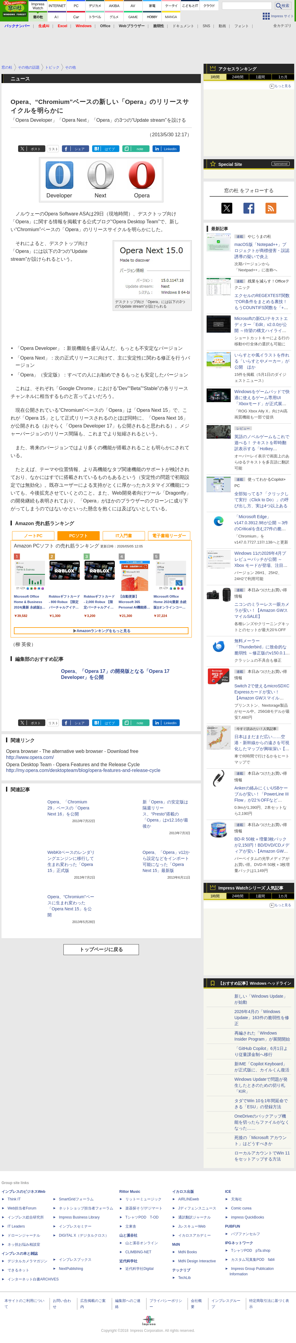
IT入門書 (124, 535)
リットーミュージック (143, 1199)
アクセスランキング (237, 68)
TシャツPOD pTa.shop (250, 1250)
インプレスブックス (75, 1259)
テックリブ (181, 1270)
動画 (222, 26)
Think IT (14, 1199)
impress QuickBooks (247, 1217)
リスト (53, 149)
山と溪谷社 (128, 1235)
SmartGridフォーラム (76, 1199)
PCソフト (78, 535)
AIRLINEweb (188, 1199)
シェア (80, 149)
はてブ (110, 149)
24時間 (237, 77)
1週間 (260, 77)
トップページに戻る (101, 949)
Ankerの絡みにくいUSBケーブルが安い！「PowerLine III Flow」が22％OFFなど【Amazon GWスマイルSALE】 (261, 800)
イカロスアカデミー (194, 1235)
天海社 (236, 1199)
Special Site (230, 164)
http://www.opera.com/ (30, 757)
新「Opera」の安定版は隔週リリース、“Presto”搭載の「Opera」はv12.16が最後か (165, 813)
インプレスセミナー (75, 1226)
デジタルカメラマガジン (27, 1261)
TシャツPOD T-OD (142, 1217)
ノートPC (33, 535)
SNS (206, 26)
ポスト (36, 149)
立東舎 (130, 1226)
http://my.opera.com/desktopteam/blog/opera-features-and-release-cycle (83, 770)
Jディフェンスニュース (197, 1208)
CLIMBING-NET (138, 1252)
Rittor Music (129, 1192)
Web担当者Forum (22, 1208)
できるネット (18, 1270)
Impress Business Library (79, 1217)
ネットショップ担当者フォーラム (86, 1208)
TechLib (184, 1278)
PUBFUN (232, 1226)
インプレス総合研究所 (26, 1217)
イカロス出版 (183, 1192)
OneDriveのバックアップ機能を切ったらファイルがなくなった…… (261, 1122)
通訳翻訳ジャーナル (194, 1217)
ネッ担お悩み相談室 (24, 1244)
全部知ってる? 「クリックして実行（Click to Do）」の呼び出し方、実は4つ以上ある (261, 499)
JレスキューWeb (191, 1226)
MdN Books (187, 1252)
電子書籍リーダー (169, 535)
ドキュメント (183, 26)
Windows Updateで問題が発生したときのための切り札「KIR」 (261, 1085)
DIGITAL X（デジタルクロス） (84, 1235)
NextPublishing (71, 1269)
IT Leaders (16, 1226)
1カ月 (283, 77)
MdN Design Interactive (197, 1261)
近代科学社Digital (139, 1269)
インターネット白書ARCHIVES (33, 1279)
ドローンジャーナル (24, 1235)
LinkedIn (170, 149)
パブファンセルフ (245, 1234)
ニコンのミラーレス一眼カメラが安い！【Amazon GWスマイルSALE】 (261, 610)
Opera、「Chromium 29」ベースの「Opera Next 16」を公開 (68, 807)
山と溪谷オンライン (141, 1243)
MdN (176, 1244)
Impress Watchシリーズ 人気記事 (250, 888)
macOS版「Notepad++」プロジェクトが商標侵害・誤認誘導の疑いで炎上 (261, 250)
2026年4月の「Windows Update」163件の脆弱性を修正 (261, 1017)
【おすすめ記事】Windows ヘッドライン (254, 983)
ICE (228, 1192)
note (140, 149)
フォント (241, 26)
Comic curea (241, 1208)
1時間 (215, 77)
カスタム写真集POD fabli (253, 1259)
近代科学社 (128, 1261)
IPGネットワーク (239, 1243)
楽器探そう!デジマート (143, 1208)
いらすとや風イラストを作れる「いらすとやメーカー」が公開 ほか (261, 361)
